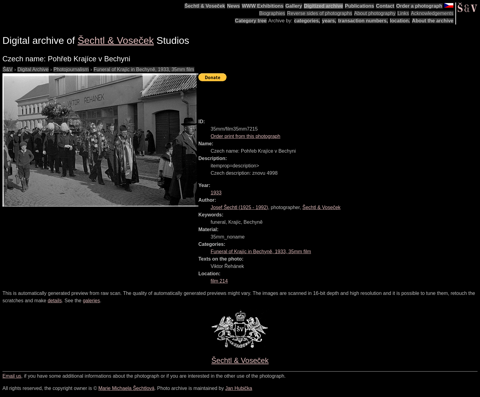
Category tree (251, 20)
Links (403, 13)
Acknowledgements (432, 13)
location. (400, 20)
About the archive (432, 20)
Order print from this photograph (245, 136)
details (55, 300)
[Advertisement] (309, 97)
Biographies (272, 13)
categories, (307, 20)
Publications (359, 6)
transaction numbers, (363, 20)
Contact (385, 6)
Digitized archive (323, 6)
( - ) (239, 207)
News (233, 6)
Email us (11, 376)
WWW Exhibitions (262, 6)
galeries (91, 300)
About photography (375, 13)
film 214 (219, 281)
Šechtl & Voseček (205, 6)
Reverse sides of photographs (319, 13)
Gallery (293, 6)
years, (329, 20)
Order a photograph (419, 6)
